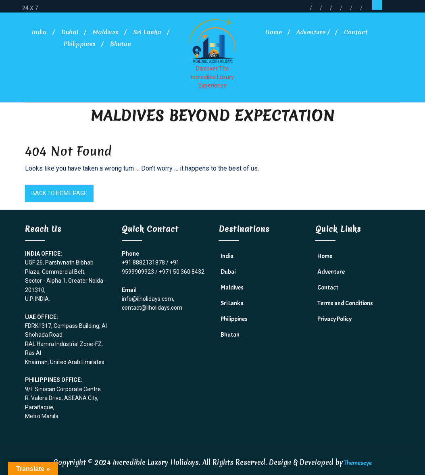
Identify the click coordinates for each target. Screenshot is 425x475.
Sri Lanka (147, 32)
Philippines (80, 44)
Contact (355, 32)
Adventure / (312, 32)
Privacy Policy (334, 319)
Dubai (69, 32)
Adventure (331, 272)
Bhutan (120, 44)
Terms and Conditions (345, 303)
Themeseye (357, 463)
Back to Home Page (59, 193)
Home (273, 32)
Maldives (106, 32)
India (39, 32)
